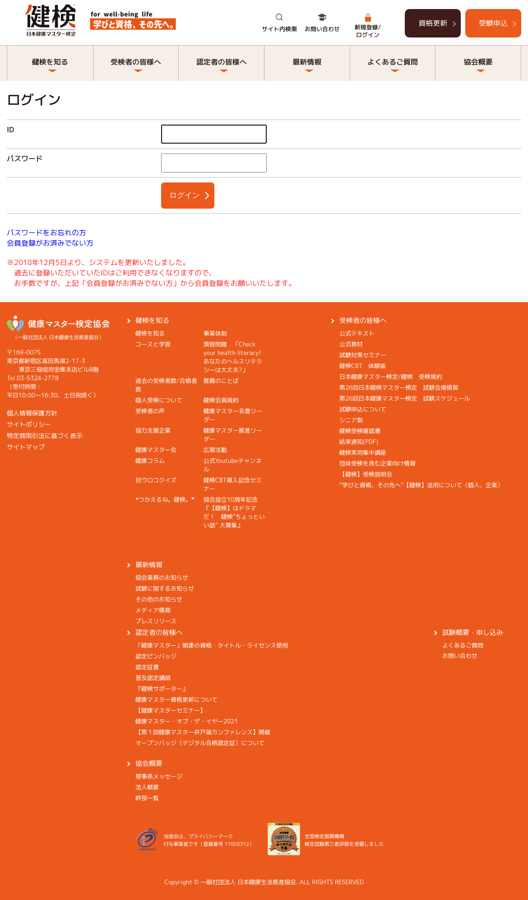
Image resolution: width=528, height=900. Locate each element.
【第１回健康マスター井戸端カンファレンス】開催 (202, 732)
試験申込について (362, 409)
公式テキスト (357, 333)
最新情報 (306, 62)
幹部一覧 (147, 798)
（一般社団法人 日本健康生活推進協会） (58, 333)
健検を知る (50, 62)
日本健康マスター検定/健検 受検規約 (390, 377)
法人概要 (147, 787)
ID (10, 130)
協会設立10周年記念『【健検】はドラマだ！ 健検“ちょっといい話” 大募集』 (234, 512)
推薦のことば (221, 381)
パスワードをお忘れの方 (46, 233)
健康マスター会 (155, 450)
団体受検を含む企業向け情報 (377, 463)
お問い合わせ (322, 29)
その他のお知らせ (158, 599)
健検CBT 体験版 (362, 366)
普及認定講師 (153, 678)
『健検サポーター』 (161, 689)
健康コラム (150, 461)
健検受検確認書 (359, 431)
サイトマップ (26, 447)
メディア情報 (153, 610)
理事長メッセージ (158, 776)
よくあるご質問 (392, 62)
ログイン (184, 195)
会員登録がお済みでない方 (50, 243)
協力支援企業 (153, 430)
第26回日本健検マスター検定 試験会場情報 (398, 387)
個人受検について (158, 400)
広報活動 (215, 450)
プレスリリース (155, 621)
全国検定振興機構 (324, 836)
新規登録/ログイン (368, 31)
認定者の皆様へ (221, 62)
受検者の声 (150, 411)
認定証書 (147, 667)
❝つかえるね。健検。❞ (165, 499)
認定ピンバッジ (155, 656)
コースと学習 (153, 344)
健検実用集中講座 (362, 452)
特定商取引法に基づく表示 (45, 435)
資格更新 (432, 23)
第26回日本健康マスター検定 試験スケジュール (404, 398)
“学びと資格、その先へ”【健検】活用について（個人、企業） (421, 485)
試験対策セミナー (362, 355)
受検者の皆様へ (136, 62)
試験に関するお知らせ (164, 588)
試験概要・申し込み (472, 632)
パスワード (25, 158)
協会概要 (478, 62)
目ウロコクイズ (155, 480)
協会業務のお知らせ (161, 578)
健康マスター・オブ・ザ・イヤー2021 (186, 721)
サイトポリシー (29, 424)
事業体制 (215, 333)
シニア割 (351, 420)
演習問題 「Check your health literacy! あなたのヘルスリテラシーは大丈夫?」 (235, 357)
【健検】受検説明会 (365, 474)
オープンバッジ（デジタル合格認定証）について (199, 743)
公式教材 (351, 344)
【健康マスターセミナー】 (170, 710)
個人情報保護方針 (32, 413)
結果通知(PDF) (358, 442)
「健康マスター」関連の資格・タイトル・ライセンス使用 (211, 645)
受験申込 (493, 23)
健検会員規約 (221, 400)
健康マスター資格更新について (176, 699)
